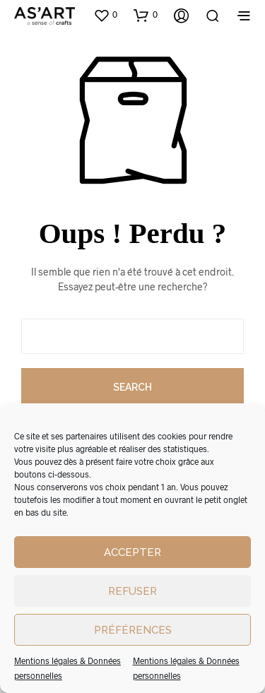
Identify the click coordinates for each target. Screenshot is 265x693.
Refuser (132, 591)
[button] (105, 15)
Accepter (132, 552)
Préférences (133, 630)
